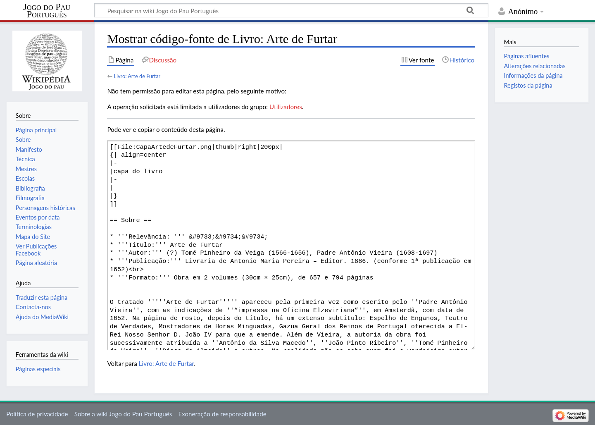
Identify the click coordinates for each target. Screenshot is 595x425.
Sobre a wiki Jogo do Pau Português (123, 414)
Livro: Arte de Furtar (137, 76)
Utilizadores (285, 106)
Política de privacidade (37, 414)
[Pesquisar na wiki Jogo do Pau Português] (291, 10)
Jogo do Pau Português (46, 10)
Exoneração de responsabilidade (222, 414)
